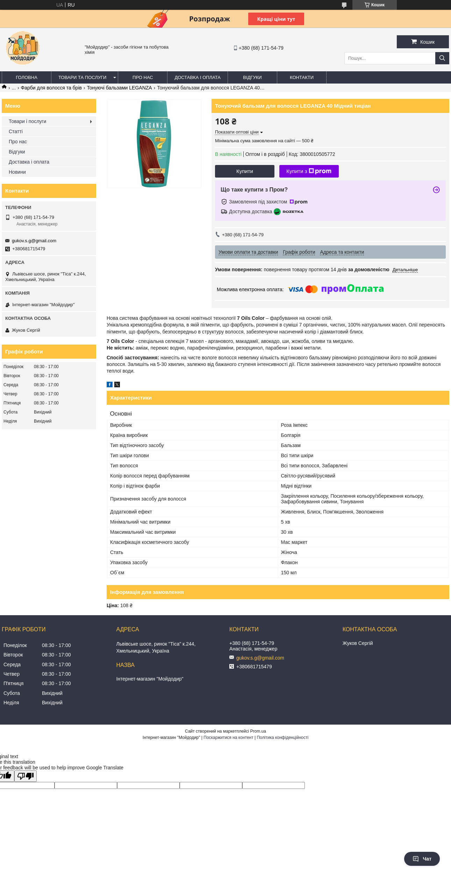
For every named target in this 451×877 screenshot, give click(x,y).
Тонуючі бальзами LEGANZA (119, 88)
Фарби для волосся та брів (51, 88)
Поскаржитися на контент (228, 737)
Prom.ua (258, 731)
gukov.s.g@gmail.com (34, 240)
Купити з (308, 171)
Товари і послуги (27, 121)
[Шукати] (442, 58)
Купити (244, 171)
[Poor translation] (25, 776)
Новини (17, 172)
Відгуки (252, 77)
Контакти (302, 77)
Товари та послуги (82, 77)
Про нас (143, 77)
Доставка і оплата (197, 77)
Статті (16, 131)
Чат (422, 859)
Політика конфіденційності (282, 737)
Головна (26, 77)
